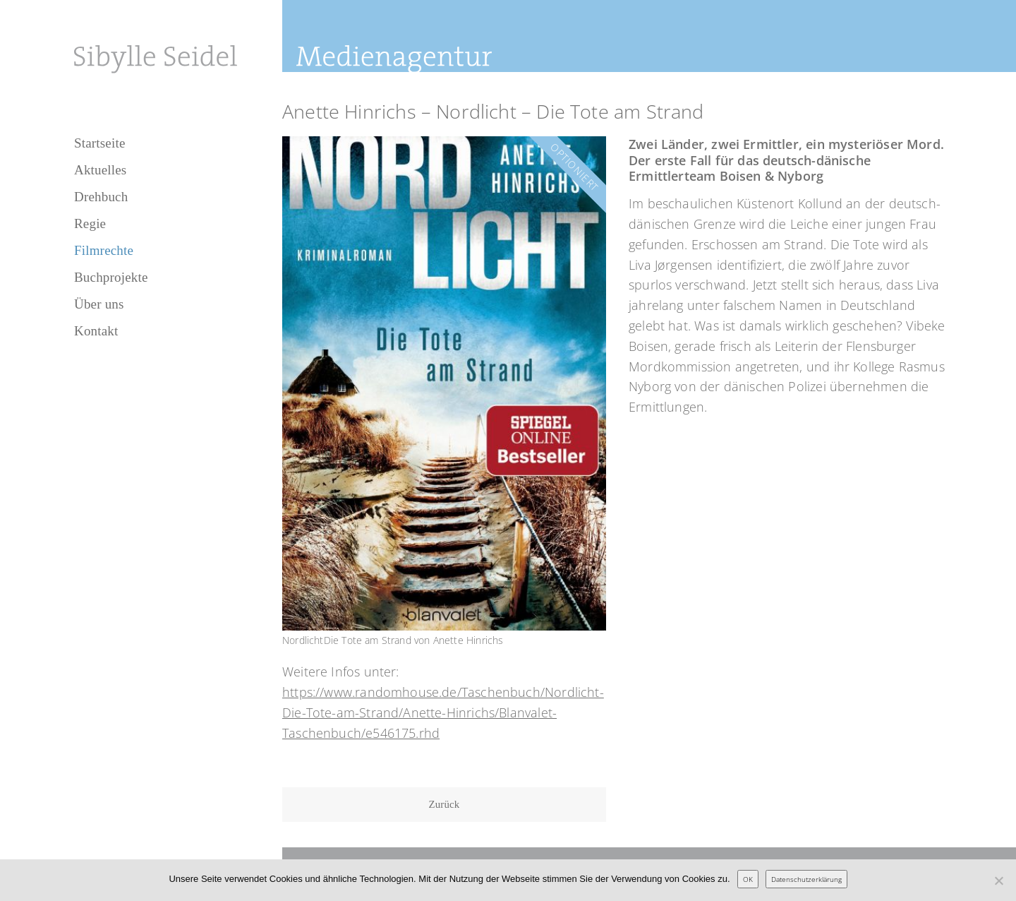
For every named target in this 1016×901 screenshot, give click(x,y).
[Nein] (998, 880)
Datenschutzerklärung (806, 879)
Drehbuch (101, 196)
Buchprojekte (111, 277)
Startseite (100, 143)
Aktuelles (100, 169)
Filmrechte (103, 250)
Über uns (99, 304)
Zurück (444, 804)
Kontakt (96, 330)
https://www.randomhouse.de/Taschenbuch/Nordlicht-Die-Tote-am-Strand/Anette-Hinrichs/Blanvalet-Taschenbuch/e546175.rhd (443, 712)
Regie (90, 223)
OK (748, 879)
